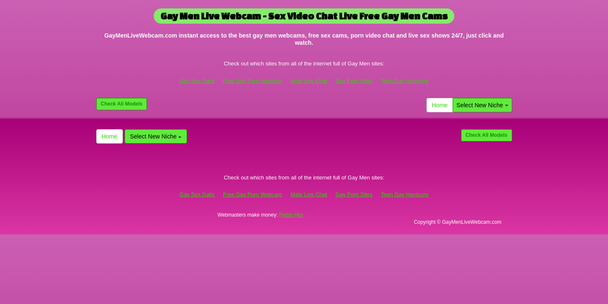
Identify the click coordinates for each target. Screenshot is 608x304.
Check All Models (122, 104)
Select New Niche (482, 105)
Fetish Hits (291, 215)
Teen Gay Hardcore (405, 81)
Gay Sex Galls (196, 81)
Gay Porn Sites (354, 81)
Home (440, 105)
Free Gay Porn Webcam (252, 81)
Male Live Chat (308, 81)
